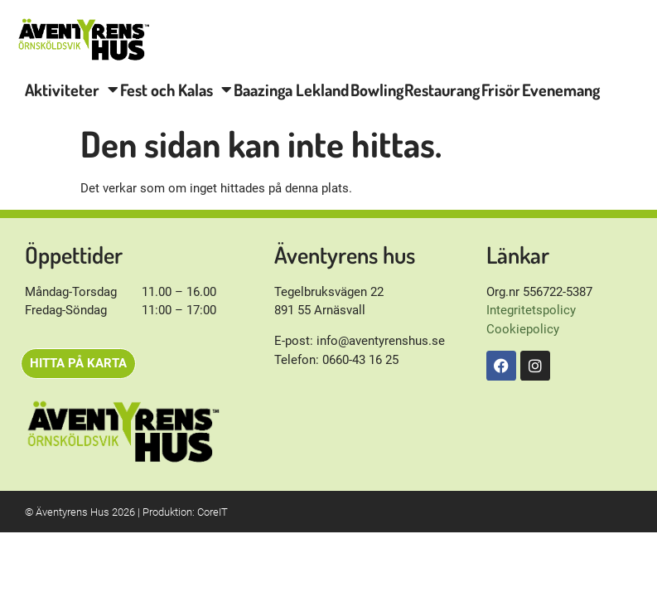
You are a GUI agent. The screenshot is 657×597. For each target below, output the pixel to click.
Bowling (376, 89)
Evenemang (561, 89)
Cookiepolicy (522, 329)
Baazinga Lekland (291, 89)
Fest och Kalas (176, 89)
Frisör (500, 89)
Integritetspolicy (531, 310)
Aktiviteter (71, 89)
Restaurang (442, 89)
